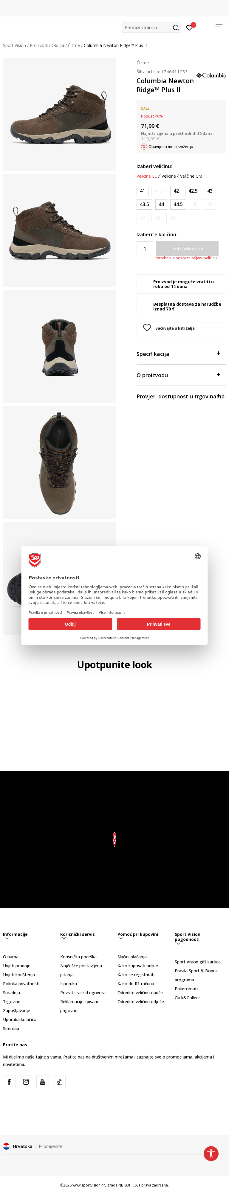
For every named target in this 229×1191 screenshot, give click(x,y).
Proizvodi (39, 45)
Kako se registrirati (135, 974)
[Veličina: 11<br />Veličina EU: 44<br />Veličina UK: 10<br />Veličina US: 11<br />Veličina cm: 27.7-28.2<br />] (161, 204)
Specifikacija (178, 353)
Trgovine (11, 1001)
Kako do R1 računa (135, 983)
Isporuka (68, 983)
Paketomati (186, 989)
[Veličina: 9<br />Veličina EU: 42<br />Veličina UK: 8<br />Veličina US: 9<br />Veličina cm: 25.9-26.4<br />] (176, 191)
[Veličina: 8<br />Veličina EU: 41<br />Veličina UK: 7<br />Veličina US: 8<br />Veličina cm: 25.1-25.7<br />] (142, 191)
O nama (10, 956)
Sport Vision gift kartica (198, 962)
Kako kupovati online (137, 965)
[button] (151, 27)
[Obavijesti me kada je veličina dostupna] (159, 191)
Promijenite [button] (51, 1146)
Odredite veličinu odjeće (140, 1001)
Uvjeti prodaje (16, 965)
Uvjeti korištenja (19, 974)
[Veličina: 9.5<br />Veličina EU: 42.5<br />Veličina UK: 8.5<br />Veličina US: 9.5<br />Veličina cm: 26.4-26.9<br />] (193, 191)
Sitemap (11, 1028)
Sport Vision (14, 45)
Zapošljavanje (16, 1010)
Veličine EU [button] (147, 176)
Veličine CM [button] (191, 176)
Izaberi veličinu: (154, 166)
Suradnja (11, 992)
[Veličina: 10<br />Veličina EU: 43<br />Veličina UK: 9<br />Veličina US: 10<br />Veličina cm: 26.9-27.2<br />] (210, 191)
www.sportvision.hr (88, 1185)
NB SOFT (125, 1185)
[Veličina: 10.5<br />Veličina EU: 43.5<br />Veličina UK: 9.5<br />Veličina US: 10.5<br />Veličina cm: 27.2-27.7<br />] (144, 204)
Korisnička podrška (78, 956)
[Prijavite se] (189, 27)
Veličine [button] (169, 176)
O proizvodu (178, 375)
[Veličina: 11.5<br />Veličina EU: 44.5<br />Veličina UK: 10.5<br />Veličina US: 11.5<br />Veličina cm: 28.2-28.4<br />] (178, 204)
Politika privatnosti (21, 983)
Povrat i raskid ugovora (83, 992)
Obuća (58, 45)
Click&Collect (187, 997)
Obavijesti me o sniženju (170, 146)
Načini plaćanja (132, 956)
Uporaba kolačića (19, 1019)
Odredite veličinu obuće (140, 992)
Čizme (74, 45)
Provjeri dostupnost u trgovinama (181, 396)
